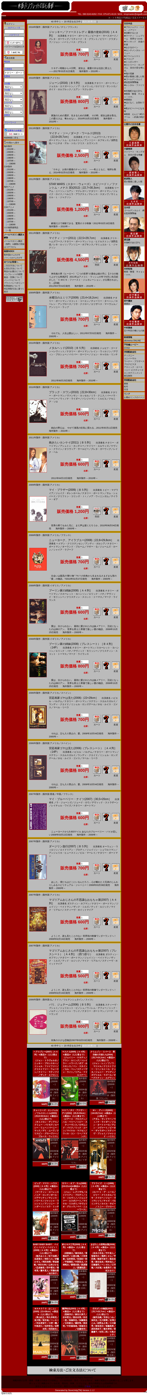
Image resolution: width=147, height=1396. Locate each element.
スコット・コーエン (79, 301)
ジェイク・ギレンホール (68, 493)
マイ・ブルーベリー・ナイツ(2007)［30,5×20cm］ (80, 799)
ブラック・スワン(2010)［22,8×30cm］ (73, 392)
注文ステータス (139, 18)
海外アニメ (9, 187)
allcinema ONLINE (132, 340)
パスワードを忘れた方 (14, 46)
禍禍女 (128, 99)
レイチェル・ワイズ (61, 805)
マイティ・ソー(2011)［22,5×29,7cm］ (73, 238)
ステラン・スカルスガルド (102, 701)
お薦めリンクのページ (134, 397)
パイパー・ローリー (79, 354)
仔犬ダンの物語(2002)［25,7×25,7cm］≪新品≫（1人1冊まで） (102, 1311)
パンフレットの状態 (13, 274)
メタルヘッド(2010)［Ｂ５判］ (68, 347)
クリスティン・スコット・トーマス (84, 597)
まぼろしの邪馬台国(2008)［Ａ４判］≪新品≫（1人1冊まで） (102, 1247)
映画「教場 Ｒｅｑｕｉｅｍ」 (134, 270)
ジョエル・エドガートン (61, 86)
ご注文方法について (13, 265)
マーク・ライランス (79, 654)
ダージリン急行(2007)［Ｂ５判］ (69, 846)
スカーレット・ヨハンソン (73, 594)
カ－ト (111, 18)
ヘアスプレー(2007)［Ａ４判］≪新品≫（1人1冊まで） (46, 1055)
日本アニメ (9, 207)
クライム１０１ (132, 56)
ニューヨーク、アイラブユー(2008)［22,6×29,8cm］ (81, 540)
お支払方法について (13, 268)
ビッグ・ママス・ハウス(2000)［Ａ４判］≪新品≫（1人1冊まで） (46, 1186)
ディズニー (129, 355)
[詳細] (56, 283)
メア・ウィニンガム (99, 496)
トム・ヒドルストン (72, 140)
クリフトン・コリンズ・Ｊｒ (72, 496)
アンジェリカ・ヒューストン (63, 853)
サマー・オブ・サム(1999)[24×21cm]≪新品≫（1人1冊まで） (74, 1186)
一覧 (8, 230)
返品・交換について (13, 277)
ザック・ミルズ (81, 906)
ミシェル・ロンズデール (83, 704)
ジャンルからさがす (13, 258)
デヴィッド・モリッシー (85, 651)
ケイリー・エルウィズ (98, 446)
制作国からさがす (12, 255)
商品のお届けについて (14, 271)
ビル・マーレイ (87, 853)
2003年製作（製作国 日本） (82, 1346)
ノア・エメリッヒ (84, 86)
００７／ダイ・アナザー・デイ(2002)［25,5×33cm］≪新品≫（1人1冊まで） (74, 1113)
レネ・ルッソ (60, 244)
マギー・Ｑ (92, 546)
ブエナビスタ (130, 364)
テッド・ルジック (100, 906)
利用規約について (12, 286)
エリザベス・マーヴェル (103, 304)
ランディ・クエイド (59, 704)
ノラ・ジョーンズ (63, 802)
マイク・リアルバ (91, 960)
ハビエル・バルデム (82, 752)
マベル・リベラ (61, 707)
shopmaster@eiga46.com (135, 14)
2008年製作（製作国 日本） (111, 1288)
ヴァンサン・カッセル (78, 395)
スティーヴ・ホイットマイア (78, 910)
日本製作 (8, 166)
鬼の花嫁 (129, 73)
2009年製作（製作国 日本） (54, 1291)
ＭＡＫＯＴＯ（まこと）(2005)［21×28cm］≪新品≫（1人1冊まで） (45, 1311)
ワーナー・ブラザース (134, 361)
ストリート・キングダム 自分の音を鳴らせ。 (134, 68)
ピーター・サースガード (104, 35)
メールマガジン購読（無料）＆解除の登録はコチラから (14, 244)
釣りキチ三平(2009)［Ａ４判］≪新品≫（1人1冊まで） (74, 1247)
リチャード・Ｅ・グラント (84, 39)
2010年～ (11, 149)
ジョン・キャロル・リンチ (104, 354)
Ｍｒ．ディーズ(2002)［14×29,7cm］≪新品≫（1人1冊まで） (103, 1113)
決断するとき (131, 33)
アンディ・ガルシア (95, 543)
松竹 (126, 386)
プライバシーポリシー (14, 283)
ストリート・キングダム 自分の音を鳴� (134, 150)
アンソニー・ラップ (59, 307)
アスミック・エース (133, 367)
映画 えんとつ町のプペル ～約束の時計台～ (134, 117)
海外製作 (8, 146)
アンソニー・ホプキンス (96, 140)
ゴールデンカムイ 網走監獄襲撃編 (134, 209)
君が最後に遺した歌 (134, 76)
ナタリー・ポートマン (78, 35)
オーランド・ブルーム (73, 546)
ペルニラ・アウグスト (75, 194)
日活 (126, 389)
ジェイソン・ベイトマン (96, 957)
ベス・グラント (79, 42)
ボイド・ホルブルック (60, 89)
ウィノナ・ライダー (70, 398)
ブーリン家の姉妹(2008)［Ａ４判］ (70, 590)
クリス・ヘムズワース (94, 137)
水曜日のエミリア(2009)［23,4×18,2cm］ (74, 297)
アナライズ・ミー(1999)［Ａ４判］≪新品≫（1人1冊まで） (102, 1186)
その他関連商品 (11, 227)
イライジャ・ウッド (70, 1011)
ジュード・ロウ (82, 802)
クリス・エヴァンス (88, 143)
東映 (126, 383)
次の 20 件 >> (89, 21)
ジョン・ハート (61, 42)
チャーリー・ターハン (102, 301)
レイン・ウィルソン (101, 351)
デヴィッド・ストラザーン (105, 802)
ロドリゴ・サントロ (105, 86)
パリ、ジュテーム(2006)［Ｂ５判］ (70, 1004)
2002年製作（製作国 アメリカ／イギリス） (79, 1157)
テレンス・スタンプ (99, 194)
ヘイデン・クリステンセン (69, 543)
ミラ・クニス (97, 395)
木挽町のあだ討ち (133, 91)
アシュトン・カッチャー (72, 446)
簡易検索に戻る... (12, 138)
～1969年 (11, 163)
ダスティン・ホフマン (78, 903)
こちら (87, 1386)
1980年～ (11, 158)
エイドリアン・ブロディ (72, 849)
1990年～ (11, 155)
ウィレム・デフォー (97, 1008)
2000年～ (11, 152)
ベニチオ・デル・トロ (64, 143)
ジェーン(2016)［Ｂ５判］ (65, 82)
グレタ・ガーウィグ (59, 39)
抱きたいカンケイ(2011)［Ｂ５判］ (70, 442)
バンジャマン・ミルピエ (94, 398)
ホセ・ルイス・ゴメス (69, 758)
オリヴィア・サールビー (76, 449)
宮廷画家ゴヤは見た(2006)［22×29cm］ (73, 697)
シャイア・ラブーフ (63, 549)
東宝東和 (128, 376)
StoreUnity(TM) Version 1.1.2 (81, 1390)
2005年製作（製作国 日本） (54, 1346)
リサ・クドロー (81, 304)
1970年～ (11, 161)
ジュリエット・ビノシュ (72, 1008)
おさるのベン (131, 47)
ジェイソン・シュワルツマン (101, 849)
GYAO (127, 348)
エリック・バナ (96, 594)
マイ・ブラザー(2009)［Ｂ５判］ (69, 489)
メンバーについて (12, 280)
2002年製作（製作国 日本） (111, 1352)
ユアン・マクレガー (83, 89)
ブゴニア (129, 59)
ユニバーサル (130, 358)
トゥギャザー (131, 62)
